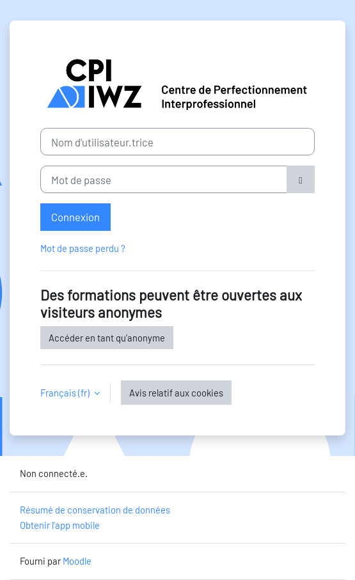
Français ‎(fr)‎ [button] (65, 392)
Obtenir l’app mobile (60, 525)
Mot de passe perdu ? (82, 248)
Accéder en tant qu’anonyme (107, 337)
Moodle (77, 561)
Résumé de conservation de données (95, 509)
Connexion (75, 216)
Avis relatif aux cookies (176, 392)
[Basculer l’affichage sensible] (301, 179)
